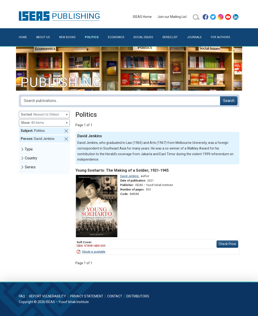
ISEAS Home (142, 17)
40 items (44, 122)
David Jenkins (129, 176)
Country (31, 158)
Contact (114, 296)
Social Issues (143, 37)
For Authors (220, 37)
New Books (67, 37)
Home (23, 37)
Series (30, 167)
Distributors (137, 296)
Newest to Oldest (44, 114)
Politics (91, 37)
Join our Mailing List (172, 17)
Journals (194, 37)
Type (29, 149)
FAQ (22, 296)
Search (228, 100)
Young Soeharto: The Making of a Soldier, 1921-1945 (122, 170)
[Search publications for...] (120, 100)
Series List (170, 37)
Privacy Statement (86, 296)
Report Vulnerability (47, 296)
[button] (66, 130)
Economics (116, 37)
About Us (43, 37)
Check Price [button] (227, 244)
